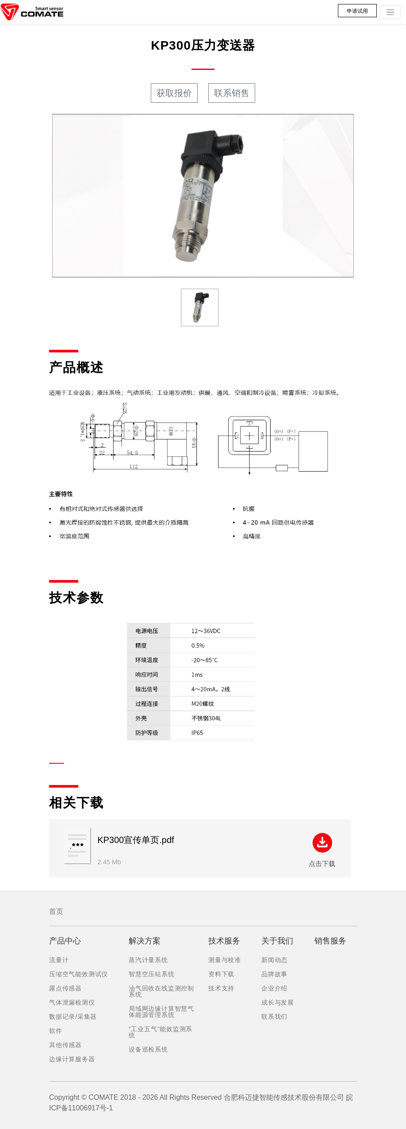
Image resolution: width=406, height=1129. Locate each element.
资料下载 (221, 974)
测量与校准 (224, 960)
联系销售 (231, 93)
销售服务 (330, 940)
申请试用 (357, 11)
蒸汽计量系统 (148, 960)
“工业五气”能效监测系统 (160, 1032)
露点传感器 (65, 988)
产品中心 (65, 940)
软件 (55, 1031)
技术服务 (224, 940)
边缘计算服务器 (72, 1059)
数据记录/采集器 (73, 1016)
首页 (56, 911)
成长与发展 (277, 1002)
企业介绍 (274, 988)
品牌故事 (274, 974)
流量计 (59, 960)
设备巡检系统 (148, 1049)
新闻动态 (274, 960)
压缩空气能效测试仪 (78, 974)
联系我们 (274, 1016)
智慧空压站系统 (152, 974)
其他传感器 (65, 1045)
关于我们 (277, 940)
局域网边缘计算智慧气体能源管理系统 (161, 1011)
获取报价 (174, 93)
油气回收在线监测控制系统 (161, 991)
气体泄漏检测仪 (72, 1002)
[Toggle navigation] (390, 12)
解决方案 (145, 940)
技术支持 (221, 988)
